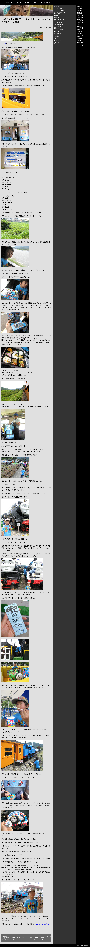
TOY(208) (56, 15)
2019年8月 (80, 26)
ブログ (55, 2)
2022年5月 (80, 8)
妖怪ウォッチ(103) (59, 21)
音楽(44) (56, 28)
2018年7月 (80, 38)
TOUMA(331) (57, 14)
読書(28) (56, 37)
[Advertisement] (64, 72)
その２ (3, 44)
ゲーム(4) (56, 44)
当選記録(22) (57, 40)
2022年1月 (80, 15)
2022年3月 (80, 12)
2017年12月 (80, 42)
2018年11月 (80, 37)
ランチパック (45, 2)
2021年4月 (80, 19)
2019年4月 (80, 33)
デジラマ (19, 2)
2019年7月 (80, 28)
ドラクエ (35, 2)
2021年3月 (80, 21)
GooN (27, 2)
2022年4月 (80, 10)
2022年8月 (80, 7)
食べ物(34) (57, 31)
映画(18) (56, 42)
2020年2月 (80, 22)
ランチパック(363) (59, 10)
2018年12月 (80, 35)
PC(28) (56, 35)
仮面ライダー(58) (58, 24)
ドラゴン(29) (57, 33)
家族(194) (56, 17)
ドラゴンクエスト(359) (60, 12)
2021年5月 (80, 17)
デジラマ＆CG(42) (59, 30)
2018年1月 (80, 40)
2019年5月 (80, 31)
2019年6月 (80, 30)
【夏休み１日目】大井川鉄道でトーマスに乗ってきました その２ (13, 938)
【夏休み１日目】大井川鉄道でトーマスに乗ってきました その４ (40, 938)
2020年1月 (80, 24)
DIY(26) (56, 38)
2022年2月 (80, 14)
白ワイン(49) (57, 26)
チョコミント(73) (58, 22)
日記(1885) (57, 7)
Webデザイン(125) (59, 19)
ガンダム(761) (58, 8)
